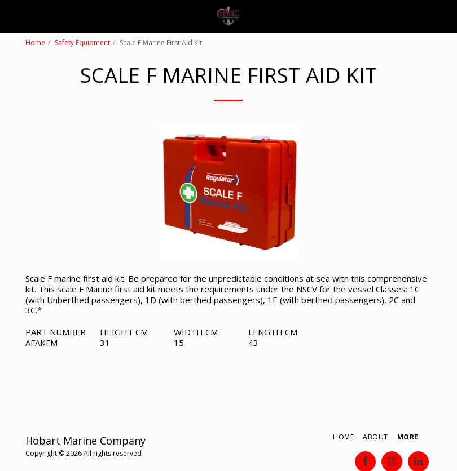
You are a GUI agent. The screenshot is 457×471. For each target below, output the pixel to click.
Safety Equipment (82, 42)
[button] (12, 16)
